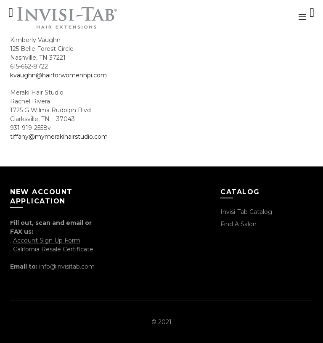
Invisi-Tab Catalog (246, 212)
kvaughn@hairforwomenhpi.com (58, 75)
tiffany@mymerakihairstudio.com (59, 136)
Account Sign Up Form (46, 240)
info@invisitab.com (67, 266)
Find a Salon (238, 224)
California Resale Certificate (53, 249)
